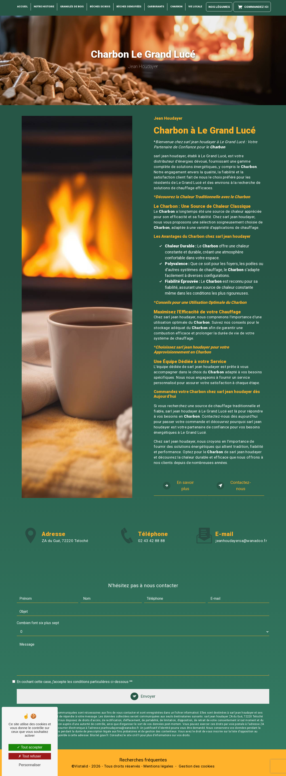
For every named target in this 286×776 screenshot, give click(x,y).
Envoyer (148, 674)
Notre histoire (44, 6)
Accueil (22, 6)
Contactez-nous (234, 485)
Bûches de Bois (100, 6)
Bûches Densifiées (128, 6)
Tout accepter (29, 747)
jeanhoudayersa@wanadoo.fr (241, 519)
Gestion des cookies (196, 766)
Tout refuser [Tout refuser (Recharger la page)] (29, 756)
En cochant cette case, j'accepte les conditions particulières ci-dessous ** (74, 659)
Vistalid (81, 766)
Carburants (155, 6)
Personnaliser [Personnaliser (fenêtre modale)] (30, 765)
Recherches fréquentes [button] (143, 760)
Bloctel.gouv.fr (99, 713)
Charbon (176, 6)
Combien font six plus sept (38, 601)
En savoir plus (178, 485)
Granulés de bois (72, 6)
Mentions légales (158, 766)
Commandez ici (252, 7)
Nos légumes (219, 7)
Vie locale (195, 6)
